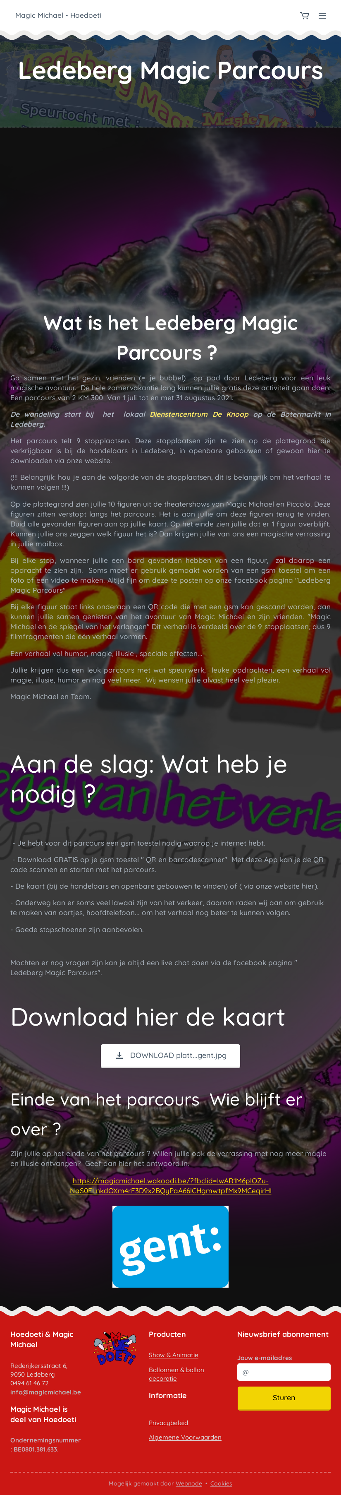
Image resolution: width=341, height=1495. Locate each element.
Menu (322, 15)
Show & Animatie (173, 1355)
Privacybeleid (168, 1422)
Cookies (221, 1483)
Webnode (189, 1483)
